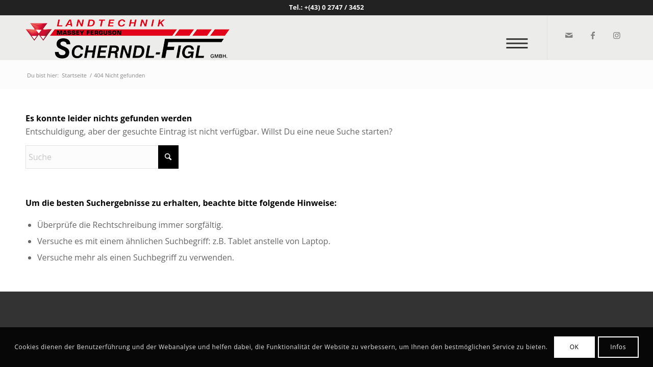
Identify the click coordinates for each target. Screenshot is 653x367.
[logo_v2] (128, 37)
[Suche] (102, 157)
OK (574, 347)
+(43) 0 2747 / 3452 (334, 7)
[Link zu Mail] (568, 35)
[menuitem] (520, 37)
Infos (618, 347)
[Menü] (520, 37)
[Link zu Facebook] (592, 35)
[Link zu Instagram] (616, 35)
